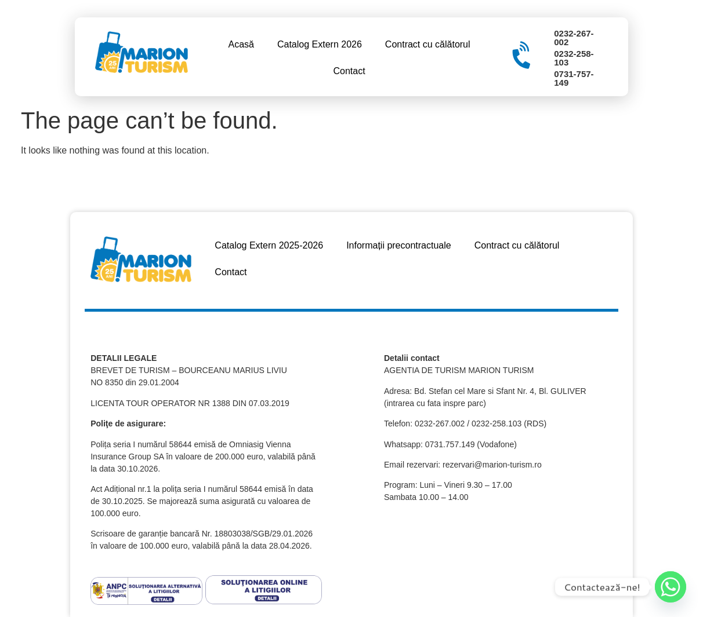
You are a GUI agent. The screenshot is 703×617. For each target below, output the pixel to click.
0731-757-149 (573, 78)
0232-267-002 (573, 37)
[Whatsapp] (670, 587)
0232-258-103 (573, 58)
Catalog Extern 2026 (319, 44)
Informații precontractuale (398, 245)
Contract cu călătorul (427, 44)
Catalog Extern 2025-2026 (269, 245)
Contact (349, 71)
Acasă (240, 44)
